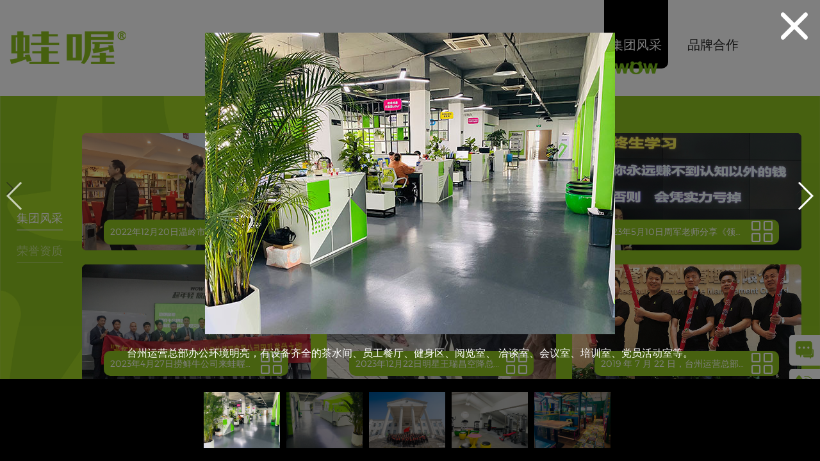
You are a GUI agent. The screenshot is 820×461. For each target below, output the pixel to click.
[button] (805, 196)
